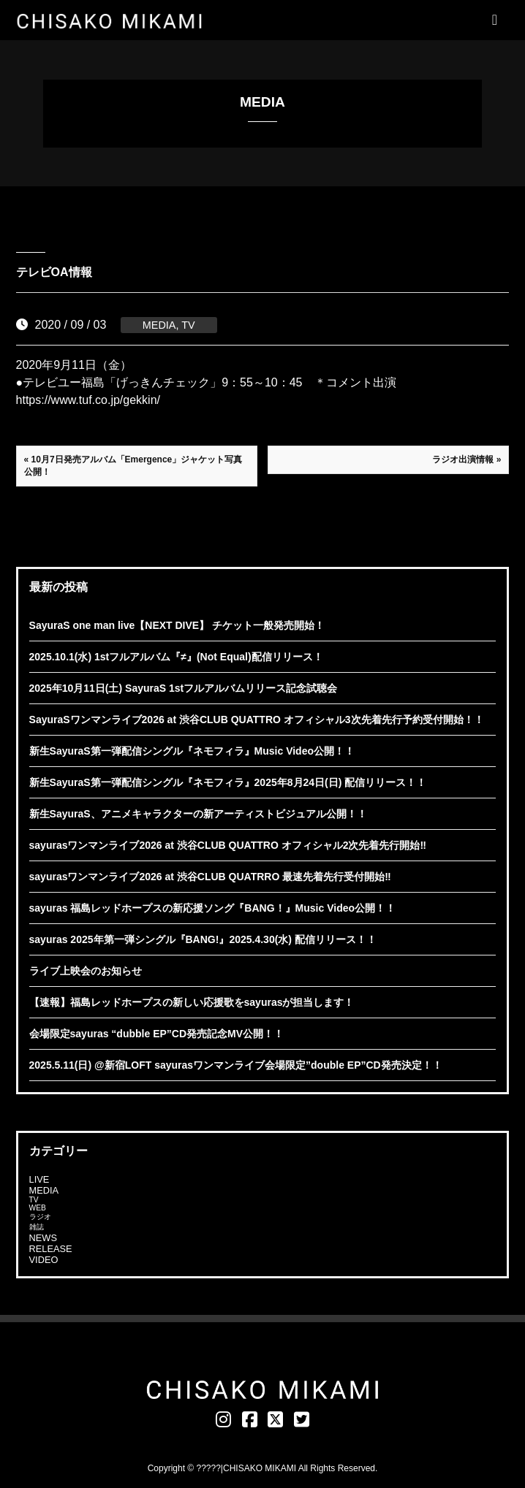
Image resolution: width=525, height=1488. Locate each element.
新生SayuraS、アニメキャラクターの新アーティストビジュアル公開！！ (198, 814)
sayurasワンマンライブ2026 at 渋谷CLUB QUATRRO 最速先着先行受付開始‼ (210, 876)
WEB (37, 1208)
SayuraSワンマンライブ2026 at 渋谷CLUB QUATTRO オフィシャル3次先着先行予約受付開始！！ (256, 719)
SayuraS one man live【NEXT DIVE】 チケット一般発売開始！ (177, 625)
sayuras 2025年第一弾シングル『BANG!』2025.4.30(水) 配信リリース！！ (203, 939)
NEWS (43, 1237)
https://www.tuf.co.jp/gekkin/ (88, 400)
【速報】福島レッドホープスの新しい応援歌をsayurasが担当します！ (192, 1002)
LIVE (39, 1179)
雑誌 (36, 1227)
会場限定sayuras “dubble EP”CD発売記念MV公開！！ (156, 1033)
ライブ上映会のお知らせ (85, 971)
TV (187, 325)
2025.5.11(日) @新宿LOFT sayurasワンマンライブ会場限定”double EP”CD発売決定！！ (235, 1065)
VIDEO (43, 1259)
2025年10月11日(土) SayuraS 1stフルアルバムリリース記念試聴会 (183, 688)
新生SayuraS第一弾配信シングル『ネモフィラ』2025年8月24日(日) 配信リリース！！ (228, 782)
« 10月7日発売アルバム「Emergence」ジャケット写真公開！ (133, 465)
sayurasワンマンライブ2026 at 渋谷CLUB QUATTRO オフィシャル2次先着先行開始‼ (227, 845)
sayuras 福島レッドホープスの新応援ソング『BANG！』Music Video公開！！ (212, 908)
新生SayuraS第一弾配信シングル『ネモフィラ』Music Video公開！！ (192, 751)
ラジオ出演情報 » (466, 459)
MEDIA (159, 325)
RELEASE (50, 1248)
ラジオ (40, 1217)
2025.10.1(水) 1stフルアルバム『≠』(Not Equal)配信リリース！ (176, 657)
